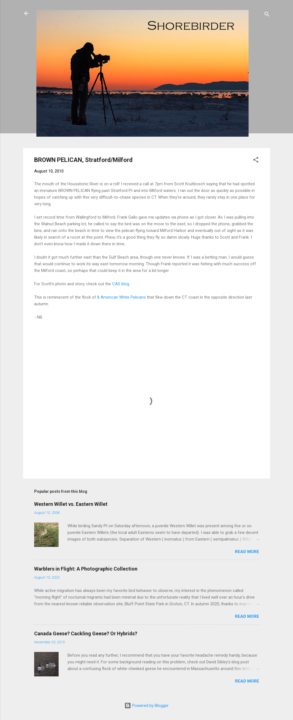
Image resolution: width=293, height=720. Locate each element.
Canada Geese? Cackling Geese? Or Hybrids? (85, 633)
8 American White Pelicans (121, 297)
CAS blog (120, 283)
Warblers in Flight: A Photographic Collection (85, 569)
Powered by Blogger (146, 705)
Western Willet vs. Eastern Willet (70, 504)
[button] (255, 160)
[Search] (267, 15)
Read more (247, 551)
